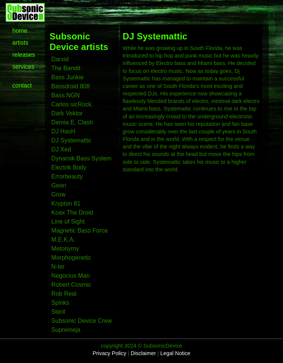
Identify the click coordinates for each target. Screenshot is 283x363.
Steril (58, 312)
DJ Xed (61, 149)
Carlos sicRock (71, 104)
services (23, 67)
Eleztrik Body (68, 167)
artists (20, 42)
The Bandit (65, 68)
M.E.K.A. (63, 239)
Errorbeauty (67, 176)
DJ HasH (63, 131)
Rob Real (64, 293)
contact (22, 85)
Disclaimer (143, 353)
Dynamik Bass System (81, 158)
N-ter (58, 266)
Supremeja (65, 330)
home (19, 30)
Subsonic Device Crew (81, 321)
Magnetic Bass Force (79, 230)
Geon (58, 185)
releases (23, 54)
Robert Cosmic (71, 284)
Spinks (60, 302)
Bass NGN (65, 95)
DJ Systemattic (71, 140)
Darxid (60, 59)
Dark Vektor (67, 113)
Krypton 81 (65, 203)
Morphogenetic (71, 257)
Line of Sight (68, 221)
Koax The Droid (72, 212)
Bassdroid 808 (70, 86)
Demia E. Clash (72, 122)
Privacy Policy (109, 353)
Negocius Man (70, 275)
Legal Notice (175, 353)
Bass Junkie (67, 77)
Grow (58, 194)
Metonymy (65, 248)
